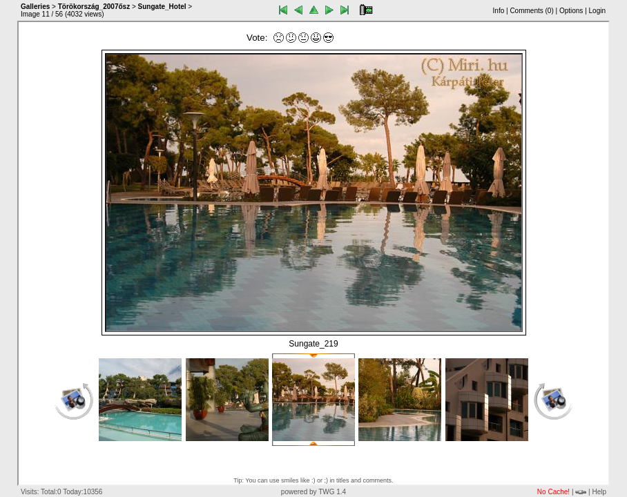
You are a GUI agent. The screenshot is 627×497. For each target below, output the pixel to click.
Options (571, 10)
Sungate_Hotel (162, 6)
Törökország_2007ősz (94, 6)
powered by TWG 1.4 (313, 492)
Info (499, 10)
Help (599, 492)
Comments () (531, 10)
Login (597, 10)
